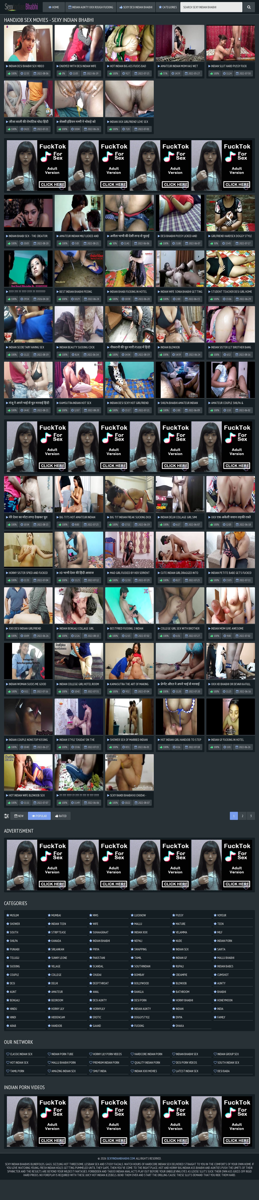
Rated (61, 816)
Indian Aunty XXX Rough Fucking (90, 7)
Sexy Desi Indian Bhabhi (136, 7)
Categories (168, 7)
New (18, 816)
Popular (39, 816)
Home (53, 7)
